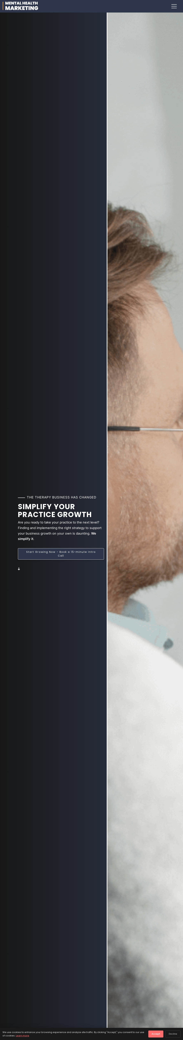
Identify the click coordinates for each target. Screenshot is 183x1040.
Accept (156, 1034)
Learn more (22, 1035)
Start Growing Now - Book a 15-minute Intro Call (61, 553)
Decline (173, 1034)
